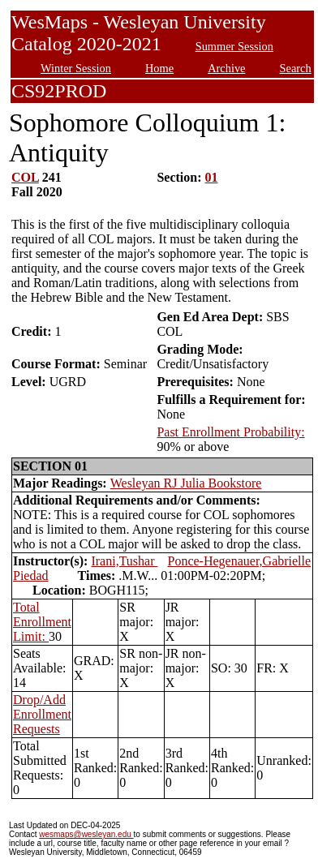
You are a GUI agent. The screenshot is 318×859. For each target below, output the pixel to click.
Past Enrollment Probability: (230, 432)
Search (296, 68)
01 (211, 177)
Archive (226, 68)
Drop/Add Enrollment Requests (42, 714)
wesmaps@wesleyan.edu (86, 834)
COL (25, 177)
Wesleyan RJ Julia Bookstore (186, 483)
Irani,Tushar (124, 561)
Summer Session (234, 46)
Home (159, 68)
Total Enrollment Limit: (42, 621)
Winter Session (76, 68)
